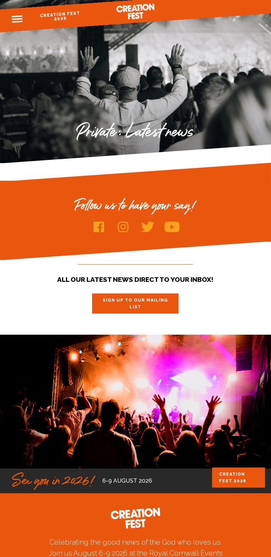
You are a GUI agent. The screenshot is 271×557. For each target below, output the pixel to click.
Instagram (123, 227)
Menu (17, 19)
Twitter (147, 227)
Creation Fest (135, 11)
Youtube (172, 227)
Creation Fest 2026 (60, 16)
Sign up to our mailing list (135, 303)
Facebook (99, 227)
